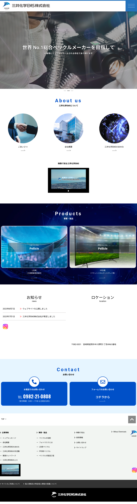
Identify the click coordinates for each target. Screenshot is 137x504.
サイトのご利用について (11, 480)
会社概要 (6, 438)
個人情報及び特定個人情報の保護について (41, 480)
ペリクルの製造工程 (46, 451)
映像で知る (80, 428)
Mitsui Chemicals (119, 427)
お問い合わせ (81, 438)
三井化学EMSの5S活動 (11, 447)
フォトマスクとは (45, 438)
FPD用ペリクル (44, 447)
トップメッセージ (9, 434)
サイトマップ (81, 443)
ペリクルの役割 (45, 434)
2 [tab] (68, 91)
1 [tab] (65, 91)
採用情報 (79, 433)
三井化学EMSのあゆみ (11, 443)
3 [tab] (72, 91)
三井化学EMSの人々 (10, 456)
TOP (2, 415)
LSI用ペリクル (44, 443)
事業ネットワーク (9, 451)
